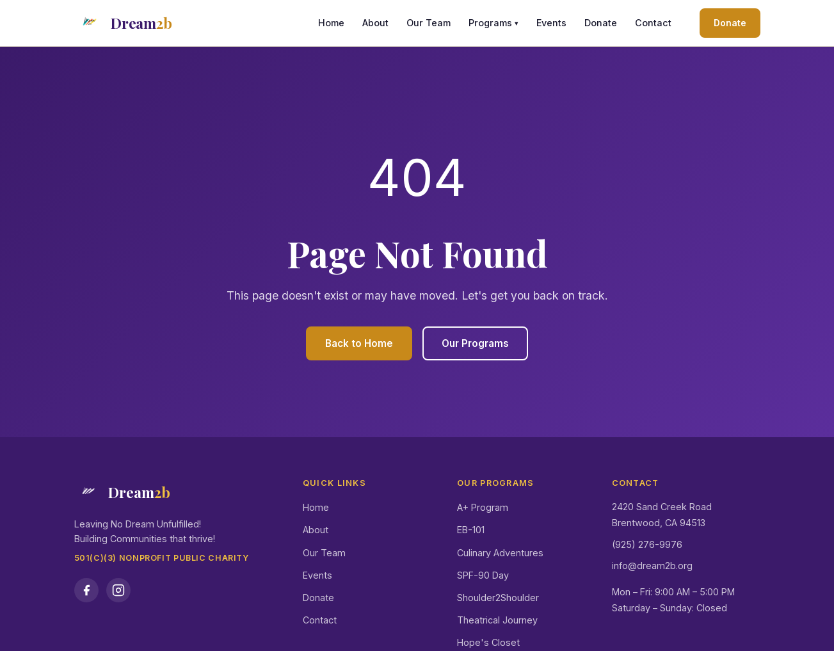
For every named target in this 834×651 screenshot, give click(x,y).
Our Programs (475, 343)
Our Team (428, 22)
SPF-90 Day (483, 575)
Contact (653, 22)
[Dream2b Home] (123, 23)
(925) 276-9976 (647, 544)
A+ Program (482, 507)
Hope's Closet (488, 642)
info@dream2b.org (652, 565)
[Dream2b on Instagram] (118, 590)
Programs (493, 23)
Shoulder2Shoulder (498, 597)
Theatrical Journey (497, 620)
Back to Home (359, 343)
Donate (600, 22)
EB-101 (471, 529)
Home (331, 22)
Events (551, 22)
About (375, 22)
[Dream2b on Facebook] (86, 590)
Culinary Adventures (500, 552)
